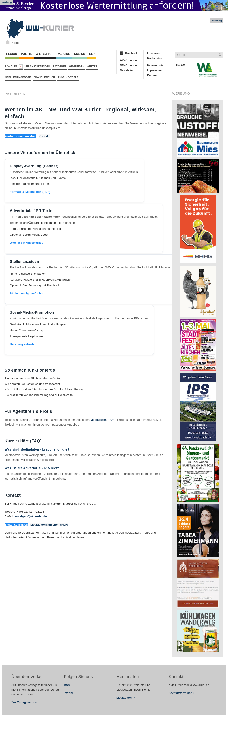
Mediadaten (154, 58)
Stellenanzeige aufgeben (27, 293)
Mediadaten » (125, 697)
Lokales (14, 66)
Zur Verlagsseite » (24, 702)
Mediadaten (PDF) (103, 419)
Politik (26, 54)
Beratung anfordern (23, 344)
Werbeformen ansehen (20, 136)
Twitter (68, 693)
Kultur (79, 54)
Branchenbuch (44, 77)
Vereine (64, 54)
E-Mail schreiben (16, 524)
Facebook (131, 53)
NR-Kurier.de (128, 65)
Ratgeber (60, 66)
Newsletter (127, 70)
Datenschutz (155, 65)
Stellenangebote (18, 77)
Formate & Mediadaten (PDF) (30, 192)
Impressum (154, 70)
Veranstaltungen (37, 66)
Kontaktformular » (181, 693)
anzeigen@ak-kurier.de (31, 516)
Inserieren (153, 53)
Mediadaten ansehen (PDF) (49, 524)
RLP (91, 54)
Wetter (92, 66)
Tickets (180, 65)
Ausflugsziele (67, 77)
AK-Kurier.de (128, 60)
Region (11, 54)
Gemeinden (76, 66)
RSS (67, 685)
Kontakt (152, 75)
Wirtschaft (45, 54)
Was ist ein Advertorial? (26, 242)
